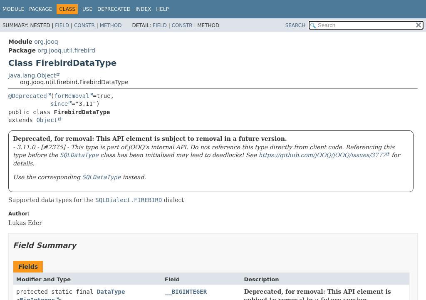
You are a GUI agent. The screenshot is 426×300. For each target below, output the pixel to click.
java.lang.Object (32, 75)
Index (143, 9)
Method (111, 25)
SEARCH (295, 25)
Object (46, 120)
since (59, 103)
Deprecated (114, 9)
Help (162, 9)
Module (13, 9)
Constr (84, 25)
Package (40, 9)
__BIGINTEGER (186, 291)
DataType (111, 291)
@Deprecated (27, 95)
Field (62, 25)
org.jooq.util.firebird (66, 50)
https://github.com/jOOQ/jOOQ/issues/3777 (322, 155)
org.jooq (46, 41)
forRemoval (71, 95)
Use (87, 9)
